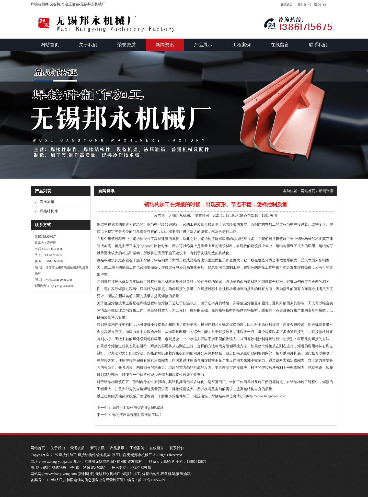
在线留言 (157, 448)
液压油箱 (200, 396)
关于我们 (58, 448)
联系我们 (176, 448)
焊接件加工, (68, 455)
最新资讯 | (304, 4)
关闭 (273, 215)
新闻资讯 (326, 191)
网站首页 (308, 191)
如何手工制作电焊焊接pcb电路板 (138, 408)
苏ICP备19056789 (151, 480)
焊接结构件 (87, 455)
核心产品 (320, 4)
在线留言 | (287, 4)
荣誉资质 (77, 448)
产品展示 (117, 448)
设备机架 (103, 455)
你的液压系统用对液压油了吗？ (137, 415)
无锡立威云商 (140, 468)
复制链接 (86, 474)
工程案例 (137, 448)
